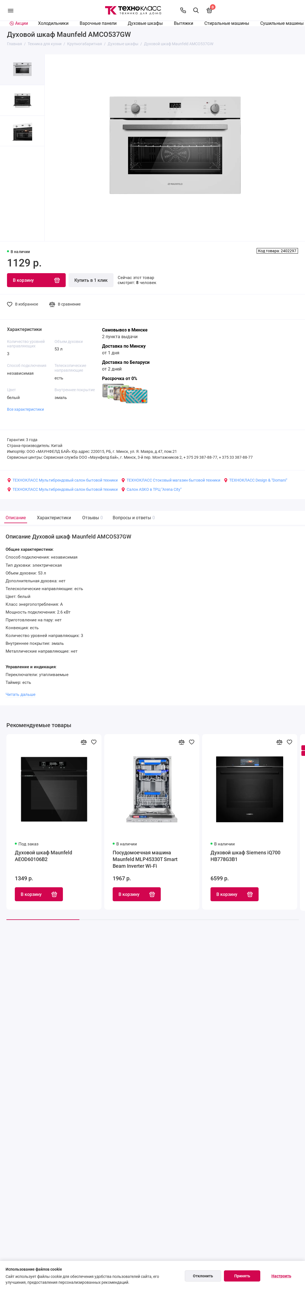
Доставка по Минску (124, 346)
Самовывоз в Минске (125, 330)
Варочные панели (98, 23)
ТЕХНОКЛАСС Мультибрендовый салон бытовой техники (62, 480)
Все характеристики (25, 409)
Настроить (281, 1276)
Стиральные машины (226, 23)
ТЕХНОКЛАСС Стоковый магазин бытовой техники (170, 480)
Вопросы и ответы (133, 517)
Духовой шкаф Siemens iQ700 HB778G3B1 (245, 856)
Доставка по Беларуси (126, 362)
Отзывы (91, 517)
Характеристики (54, 517)
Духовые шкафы (145, 23)
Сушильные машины (282, 23)
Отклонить (203, 1276)
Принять (242, 1276)
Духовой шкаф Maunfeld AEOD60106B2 (43, 856)
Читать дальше (21, 694)
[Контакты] (183, 10)
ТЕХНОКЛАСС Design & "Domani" (255, 480)
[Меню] (10, 10)
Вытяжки (183, 23)
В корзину (39, 894)
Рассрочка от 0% (119, 378)
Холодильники (53, 23)
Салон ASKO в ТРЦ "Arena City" (151, 489)
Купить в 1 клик (91, 280)
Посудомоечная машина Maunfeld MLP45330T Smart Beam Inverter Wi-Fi (145, 859)
